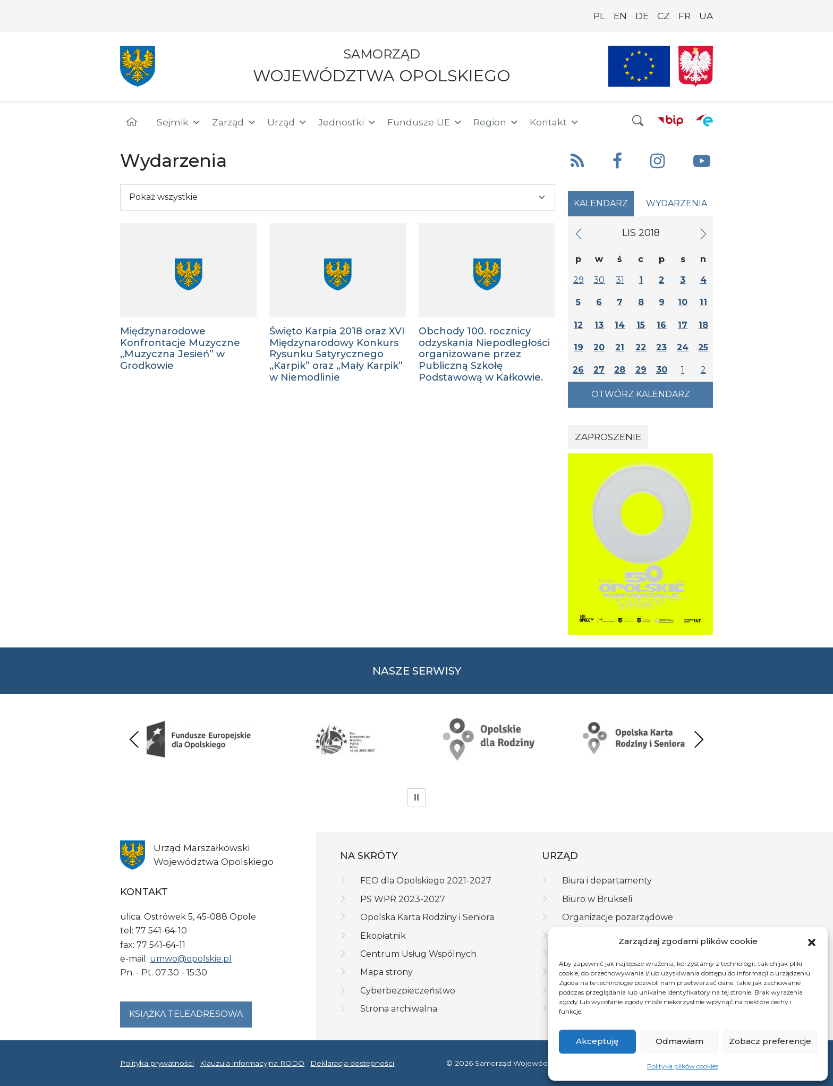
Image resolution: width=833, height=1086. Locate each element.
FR (684, 16)
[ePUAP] (704, 120)
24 (682, 347)
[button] (811, 941)
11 (703, 302)
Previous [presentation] (134, 739)
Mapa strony (386, 972)
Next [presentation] (699, 739)
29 (578, 280)
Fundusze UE (425, 122)
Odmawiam (679, 1041)
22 (640, 347)
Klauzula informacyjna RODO (252, 1063)
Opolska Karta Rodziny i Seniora (427, 917)
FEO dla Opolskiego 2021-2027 (425, 880)
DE (642, 16)
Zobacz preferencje (770, 1041)
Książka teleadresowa (186, 1014)
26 (578, 370)
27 (599, 370)
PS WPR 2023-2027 (402, 899)
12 (578, 325)
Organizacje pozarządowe (617, 917)
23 (661, 347)
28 (619, 370)
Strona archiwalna (398, 1009)
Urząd (287, 122)
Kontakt (555, 122)
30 (599, 280)
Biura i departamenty (607, 880)
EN (620, 16)
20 (599, 347)
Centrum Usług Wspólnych (418, 954)
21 (619, 347)
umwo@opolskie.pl (191, 959)
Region (496, 122)
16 (661, 325)
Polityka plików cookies (682, 1066)
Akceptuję (597, 1041)
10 (682, 302)
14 (620, 325)
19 (578, 347)
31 (620, 280)
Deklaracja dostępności (352, 1063)
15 (640, 325)
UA (706, 16)
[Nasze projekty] (639, 66)
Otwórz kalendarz (640, 394)
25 (703, 347)
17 (682, 325)
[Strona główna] (132, 122)
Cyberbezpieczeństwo (407, 991)
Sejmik (179, 122)
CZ (663, 16)
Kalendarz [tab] (601, 203)
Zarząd (234, 122)
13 (599, 325)
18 (703, 325)
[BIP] (670, 120)
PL (599, 16)
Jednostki (347, 122)
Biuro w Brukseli (597, 899)
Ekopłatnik (383, 936)
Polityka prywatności (157, 1063)
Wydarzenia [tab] (676, 203)
